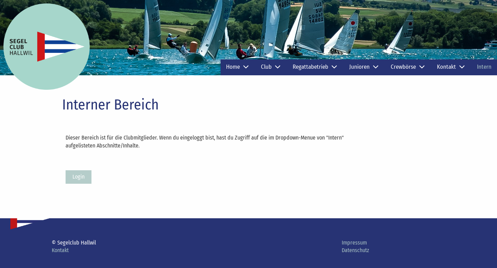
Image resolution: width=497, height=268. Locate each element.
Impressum (354, 242)
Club (270, 66)
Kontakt (451, 66)
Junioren (363, 66)
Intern (484, 66)
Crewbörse (408, 66)
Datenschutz (355, 250)
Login (78, 176)
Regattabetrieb (315, 66)
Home (237, 66)
